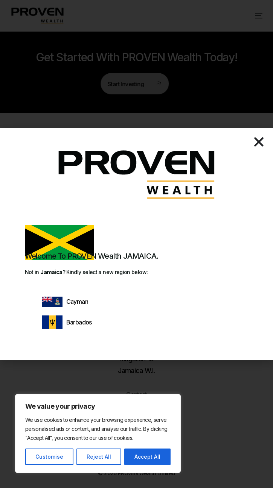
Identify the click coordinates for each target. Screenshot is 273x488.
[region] (98, 433)
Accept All (147, 456)
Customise (49, 456)
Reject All (99, 456)
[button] (258, 142)
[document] (136, 244)
